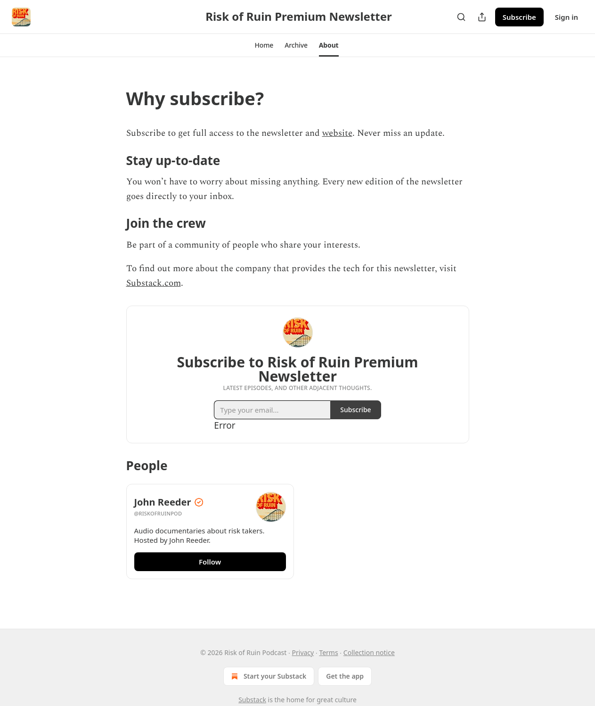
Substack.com (153, 283)
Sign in (566, 17)
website (337, 133)
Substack (252, 699)
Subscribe (519, 17)
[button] (264, 45)
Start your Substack (267, 676)
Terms (328, 652)
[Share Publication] (482, 17)
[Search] (461, 17)
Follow (210, 561)
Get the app (345, 676)
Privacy (303, 652)
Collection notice (369, 652)
